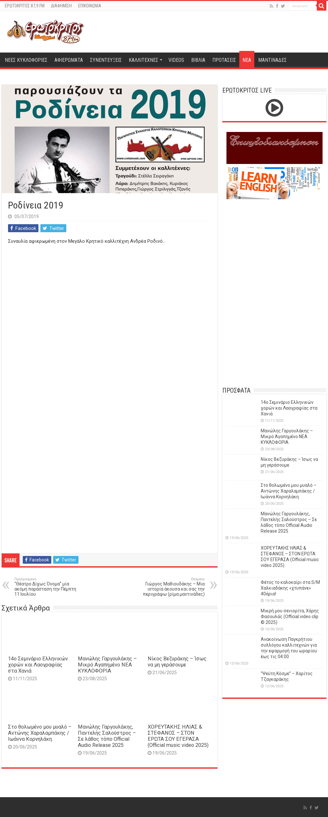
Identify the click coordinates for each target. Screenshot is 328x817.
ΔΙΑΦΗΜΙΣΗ (61, 5)
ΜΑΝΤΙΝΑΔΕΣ (272, 60)
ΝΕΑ (246, 60)
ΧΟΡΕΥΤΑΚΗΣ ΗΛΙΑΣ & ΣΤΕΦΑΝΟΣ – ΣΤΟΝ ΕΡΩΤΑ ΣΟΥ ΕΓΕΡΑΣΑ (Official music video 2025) (178, 736)
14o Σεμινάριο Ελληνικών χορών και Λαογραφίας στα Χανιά (38, 665)
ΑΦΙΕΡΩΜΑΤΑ (68, 60)
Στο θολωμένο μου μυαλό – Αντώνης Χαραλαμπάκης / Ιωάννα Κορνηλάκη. (39, 733)
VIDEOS (176, 60)
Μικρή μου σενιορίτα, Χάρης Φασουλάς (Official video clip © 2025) (290, 616)
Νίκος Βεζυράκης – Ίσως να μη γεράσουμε (177, 662)
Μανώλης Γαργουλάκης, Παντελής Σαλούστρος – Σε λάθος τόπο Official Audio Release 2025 (107, 736)
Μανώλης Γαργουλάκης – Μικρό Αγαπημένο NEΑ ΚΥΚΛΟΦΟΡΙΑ (107, 665)
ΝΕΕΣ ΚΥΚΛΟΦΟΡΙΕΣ (26, 60)
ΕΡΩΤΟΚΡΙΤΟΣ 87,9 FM (25, 5)
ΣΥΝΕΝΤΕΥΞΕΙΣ (106, 60)
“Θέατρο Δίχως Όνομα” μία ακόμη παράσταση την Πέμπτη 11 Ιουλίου (47, 587)
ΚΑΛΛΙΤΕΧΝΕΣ (143, 60)
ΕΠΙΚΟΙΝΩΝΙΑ (89, 5)
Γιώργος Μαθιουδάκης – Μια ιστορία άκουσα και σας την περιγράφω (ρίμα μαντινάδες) (172, 587)
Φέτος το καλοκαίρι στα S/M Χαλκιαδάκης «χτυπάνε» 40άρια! (290, 588)
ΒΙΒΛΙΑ (198, 60)
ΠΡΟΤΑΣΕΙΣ (224, 60)
